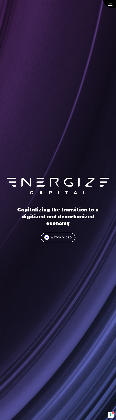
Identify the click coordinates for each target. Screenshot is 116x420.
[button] (109, 4)
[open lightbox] (58, 234)
